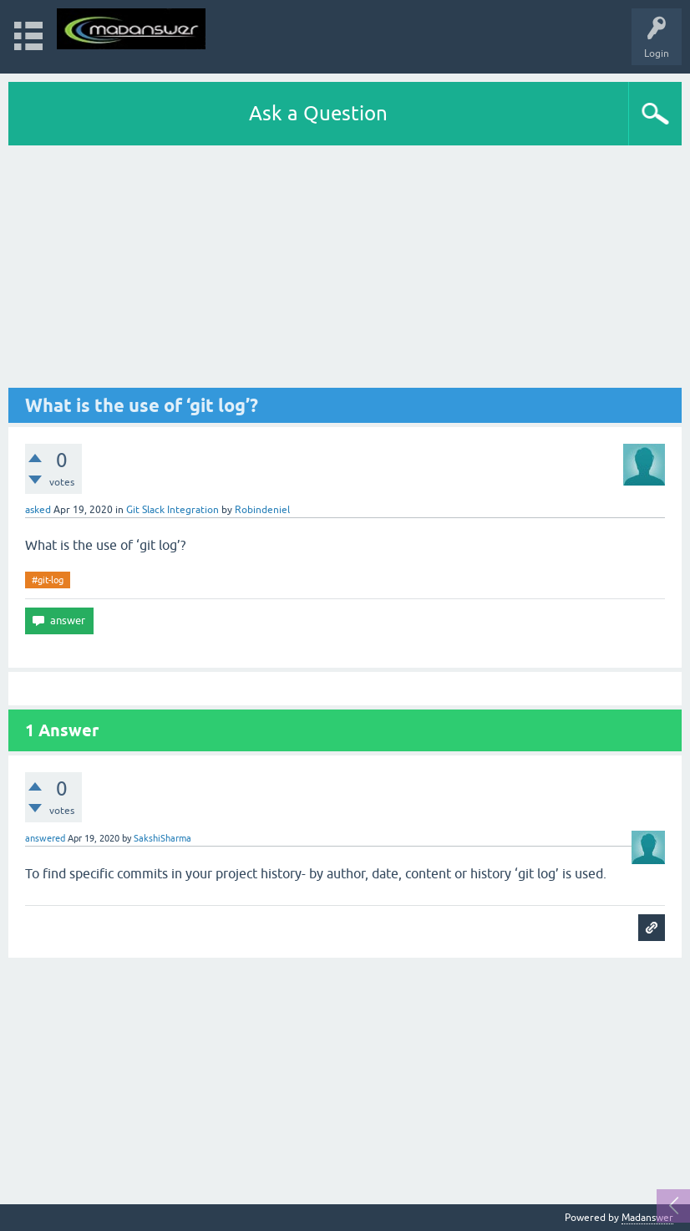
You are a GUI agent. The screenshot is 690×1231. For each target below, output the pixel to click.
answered (45, 838)
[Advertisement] (345, 271)
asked (38, 510)
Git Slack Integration (172, 510)
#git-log (47, 580)
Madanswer (647, 1217)
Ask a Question (318, 113)
